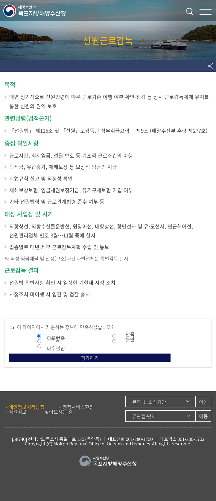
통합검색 (190, 12)
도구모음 (210, 66)
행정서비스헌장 (78, 406)
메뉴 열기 (206, 12)
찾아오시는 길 (59, 411)
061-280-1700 (139, 439)
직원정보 (18, 411)
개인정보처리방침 (27, 406)
